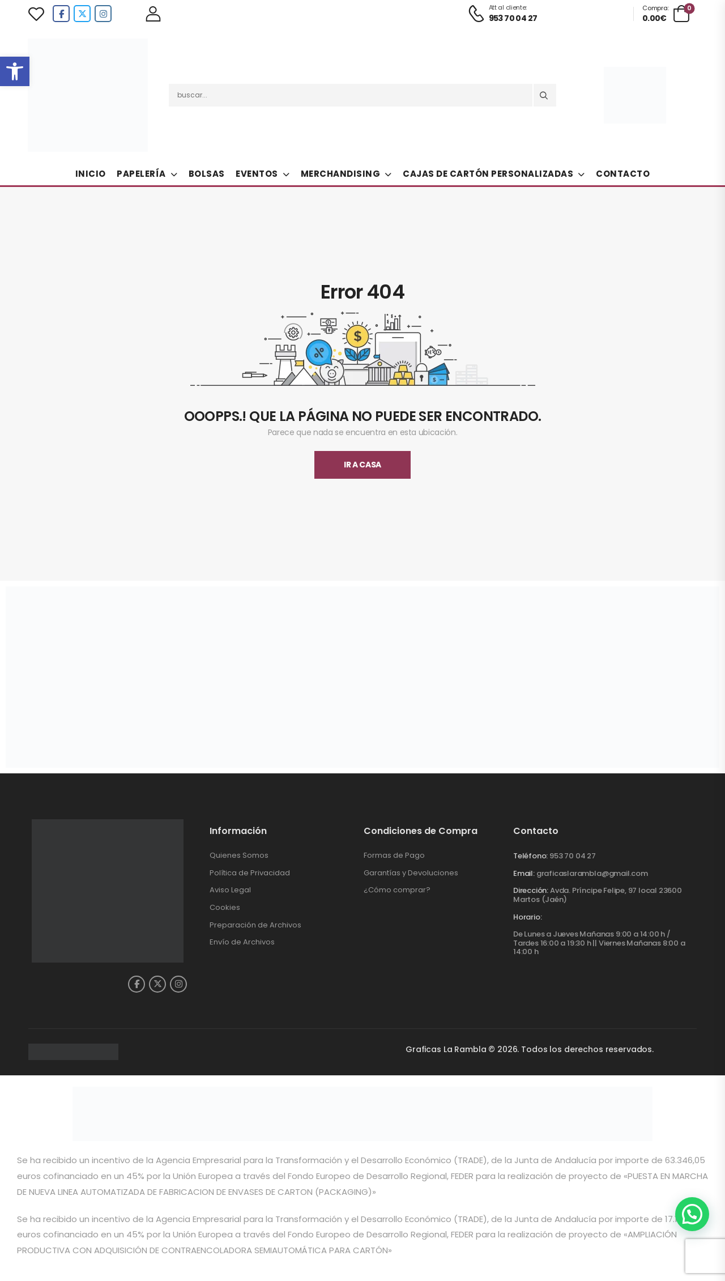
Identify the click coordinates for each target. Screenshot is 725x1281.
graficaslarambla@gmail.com (592, 873)
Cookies (225, 907)
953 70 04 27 (572, 855)
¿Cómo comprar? (397, 889)
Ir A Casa (362, 464)
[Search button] (545, 95)
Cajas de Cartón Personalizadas (488, 174)
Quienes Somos (239, 855)
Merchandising (341, 174)
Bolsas (207, 174)
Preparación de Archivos (255, 925)
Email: (524, 873)
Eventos (257, 174)
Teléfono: (530, 855)
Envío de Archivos (242, 942)
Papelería (141, 174)
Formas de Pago (394, 855)
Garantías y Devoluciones (411, 872)
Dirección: (530, 890)
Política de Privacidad (250, 872)
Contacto (623, 174)
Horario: (527, 917)
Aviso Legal (230, 889)
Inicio (90, 174)
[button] (14, 71)
